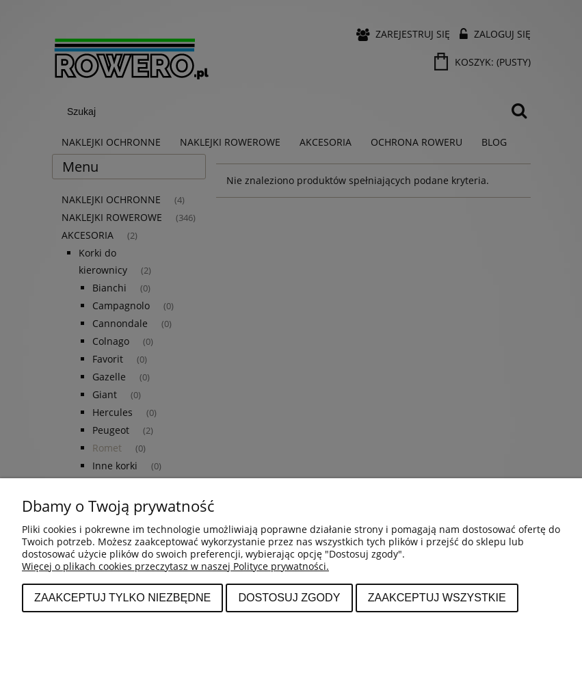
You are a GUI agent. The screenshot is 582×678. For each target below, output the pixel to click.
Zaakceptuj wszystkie (437, 597)
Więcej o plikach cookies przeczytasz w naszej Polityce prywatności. (175, 566)
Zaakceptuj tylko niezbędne (122, 597)
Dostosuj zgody (289, 597)
